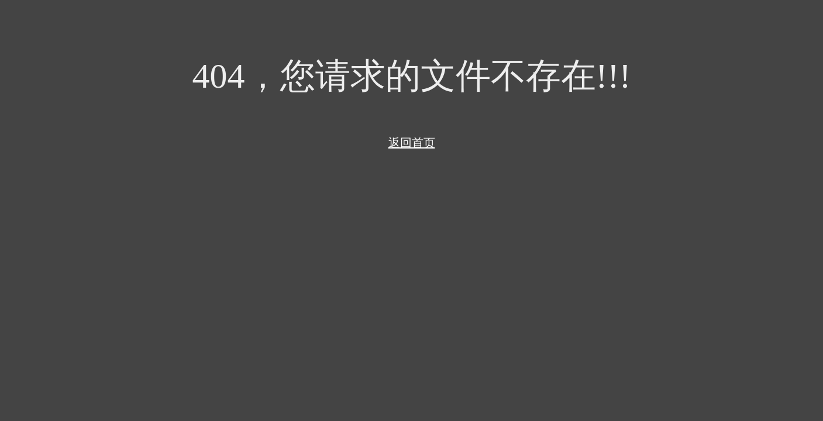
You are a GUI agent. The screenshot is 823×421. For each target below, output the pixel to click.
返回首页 (411, 142)
